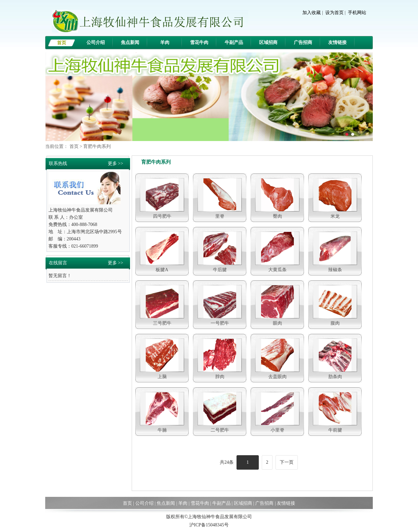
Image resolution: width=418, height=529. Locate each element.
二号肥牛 (220, 430)
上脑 (162, 376)
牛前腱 (335, 430)
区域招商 (268, 42)
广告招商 (303, 42)
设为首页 (334, 12)
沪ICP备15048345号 (209, 524)
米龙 (335, 216)
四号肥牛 (162, 216)
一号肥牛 (220, 323)
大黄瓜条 (277, 269)
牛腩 (162, 430)
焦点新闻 (130, 42)
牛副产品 (234, 42)
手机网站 (357, 12)
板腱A (162, 269)
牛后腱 (220, 269)
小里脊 (277, 430)
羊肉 (164, 42)
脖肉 (219, 376)
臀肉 (277, 216)
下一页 (287, 462)
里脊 (219, 216)
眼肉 (277, 323)
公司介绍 (95, 42)
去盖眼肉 (277, 376)
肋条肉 (335, 376)
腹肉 (335, 323)
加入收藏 (311, 12)
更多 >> (115, 163)
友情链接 (337, 42)
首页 (61, 42)
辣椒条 (335, 269)
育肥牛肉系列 (97, 146)
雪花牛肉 (199, 42)
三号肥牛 (162, 323)
